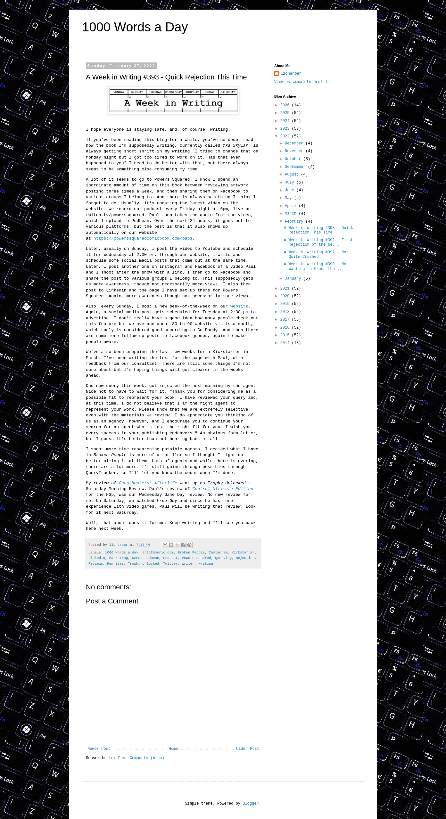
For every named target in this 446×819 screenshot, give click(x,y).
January (294, 278)
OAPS (136, 558)
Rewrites (115, 564)
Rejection (245, 558)
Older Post (247, 749)
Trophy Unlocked (143, 564)
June (290, 190)
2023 (286, 129)
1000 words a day (121, 552)
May (289, 198)
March (292, 213)
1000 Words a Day (135, 27)
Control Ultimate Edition (222, 489)
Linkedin (96, 558)
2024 (286, 121)
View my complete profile (302, 82)
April (292, 206)
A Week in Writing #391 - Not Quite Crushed (316, 254)
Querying (223, 558)
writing (206, 564)
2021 (286, 288)
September (296, 167)
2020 (286, 296)
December (295, 143)
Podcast (170, 558)
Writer (188, 564)
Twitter (170, 564)
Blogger (251, 803)
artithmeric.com (157, 552)
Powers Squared (196, 558)
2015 (286, 335)
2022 (286, 136)
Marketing (118, 558)
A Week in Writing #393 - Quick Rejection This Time (318, 230)
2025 (286, 113)
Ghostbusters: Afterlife (148, 483)
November (295, 151)
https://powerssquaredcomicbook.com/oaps (143, 238)
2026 (286, 105)
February (295, 221)
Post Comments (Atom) (141, 758)
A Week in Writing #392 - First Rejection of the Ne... (318, 242)
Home (173, 749)
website (239, 306)
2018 (286, 312)
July (290, 182)
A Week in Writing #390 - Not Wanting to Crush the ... (316, 266)
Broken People (191, 552)
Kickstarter (243, 552)
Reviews (95, 564)
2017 (286, 319)
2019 (286, 304)
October (294, 159)
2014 (286, 343)
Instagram (218, 552)
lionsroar (291, 73)
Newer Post (99, 749)
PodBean (152, 558)
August (293, 174)
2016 (286, 327)
